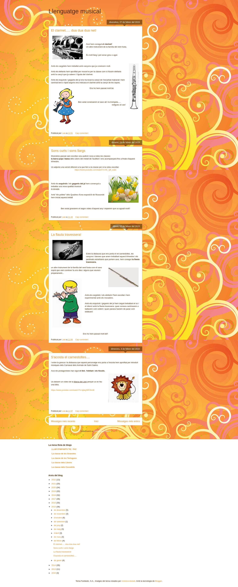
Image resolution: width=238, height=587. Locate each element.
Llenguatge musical (75, 11)
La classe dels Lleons (62, 462)
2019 (53, 491)
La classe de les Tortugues (64, 458)
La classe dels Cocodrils (63, 467)
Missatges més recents (63, 421)
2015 (53, 507)
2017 (53, 499)
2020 (53, 487)
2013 (53, 569)
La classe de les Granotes (64, 453)
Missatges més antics (128, 421)
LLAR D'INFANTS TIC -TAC (64, 449)
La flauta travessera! (66, 234)
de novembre (60, 514)
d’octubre (58, 517)
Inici (96, 421)
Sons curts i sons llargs (68, 151)
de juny (57, 525)
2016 (53, 503)
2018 (53, 495)
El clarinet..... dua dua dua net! (73, 30)
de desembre (60, 510)
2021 (53, 483)
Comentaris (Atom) (102, 431)
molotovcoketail (128, 581)
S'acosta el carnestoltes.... (70, 357)
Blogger (158, 581)
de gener (58, 560)
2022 (53, 480)
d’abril (57, 533)
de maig (57, 529)
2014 (53, 565)
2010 (53, 573)
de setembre (59, 521)
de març (58, 537)
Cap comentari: (82, 133)
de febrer (58, 541)
